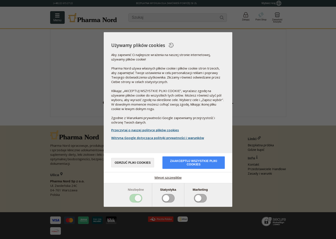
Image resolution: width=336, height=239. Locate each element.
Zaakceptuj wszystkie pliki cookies (193, 162)
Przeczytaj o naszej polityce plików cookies (145, 130)
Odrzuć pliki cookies (133, 162)
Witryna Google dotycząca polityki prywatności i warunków (158, 138)
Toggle (135, 198)
